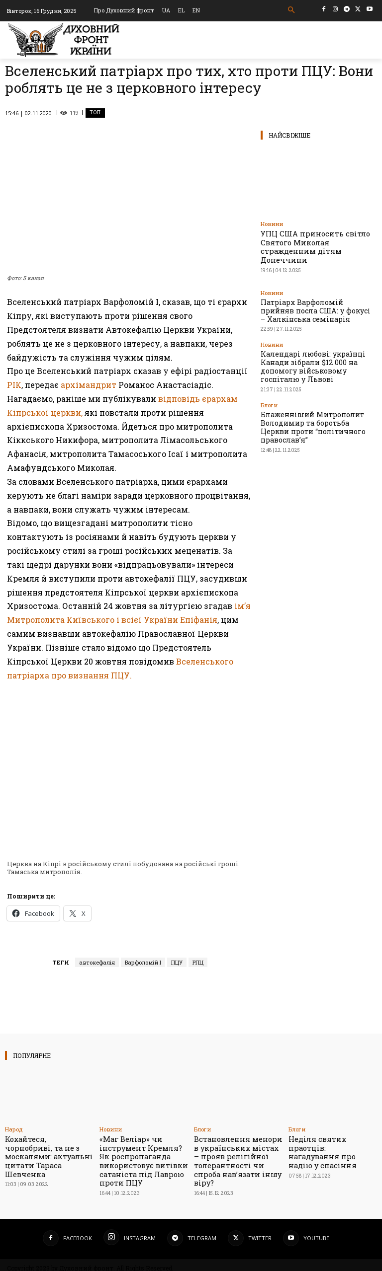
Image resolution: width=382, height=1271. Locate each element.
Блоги (269, 367)
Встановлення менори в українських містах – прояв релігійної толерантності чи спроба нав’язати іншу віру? (236, 1154)
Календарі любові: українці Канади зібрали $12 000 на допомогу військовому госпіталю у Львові (312, 336)
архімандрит (88, 384)
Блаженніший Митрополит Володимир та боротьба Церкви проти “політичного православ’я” (317, 383)
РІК (14, 384)
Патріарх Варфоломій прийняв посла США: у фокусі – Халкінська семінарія (315, 293)
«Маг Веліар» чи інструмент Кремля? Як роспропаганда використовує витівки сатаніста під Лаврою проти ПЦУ (140, 1158)
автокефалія (97, 962)
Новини (272, 223)
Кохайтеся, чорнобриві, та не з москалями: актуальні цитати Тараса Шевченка (49, 1150)
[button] (292, 10)
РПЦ (197, 962)
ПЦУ (177, 962)
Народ (14, 1129)
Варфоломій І (143, 962)
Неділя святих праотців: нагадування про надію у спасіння (331, 1146)
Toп (95, 113)
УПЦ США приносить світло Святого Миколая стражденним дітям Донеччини (315, 240)
